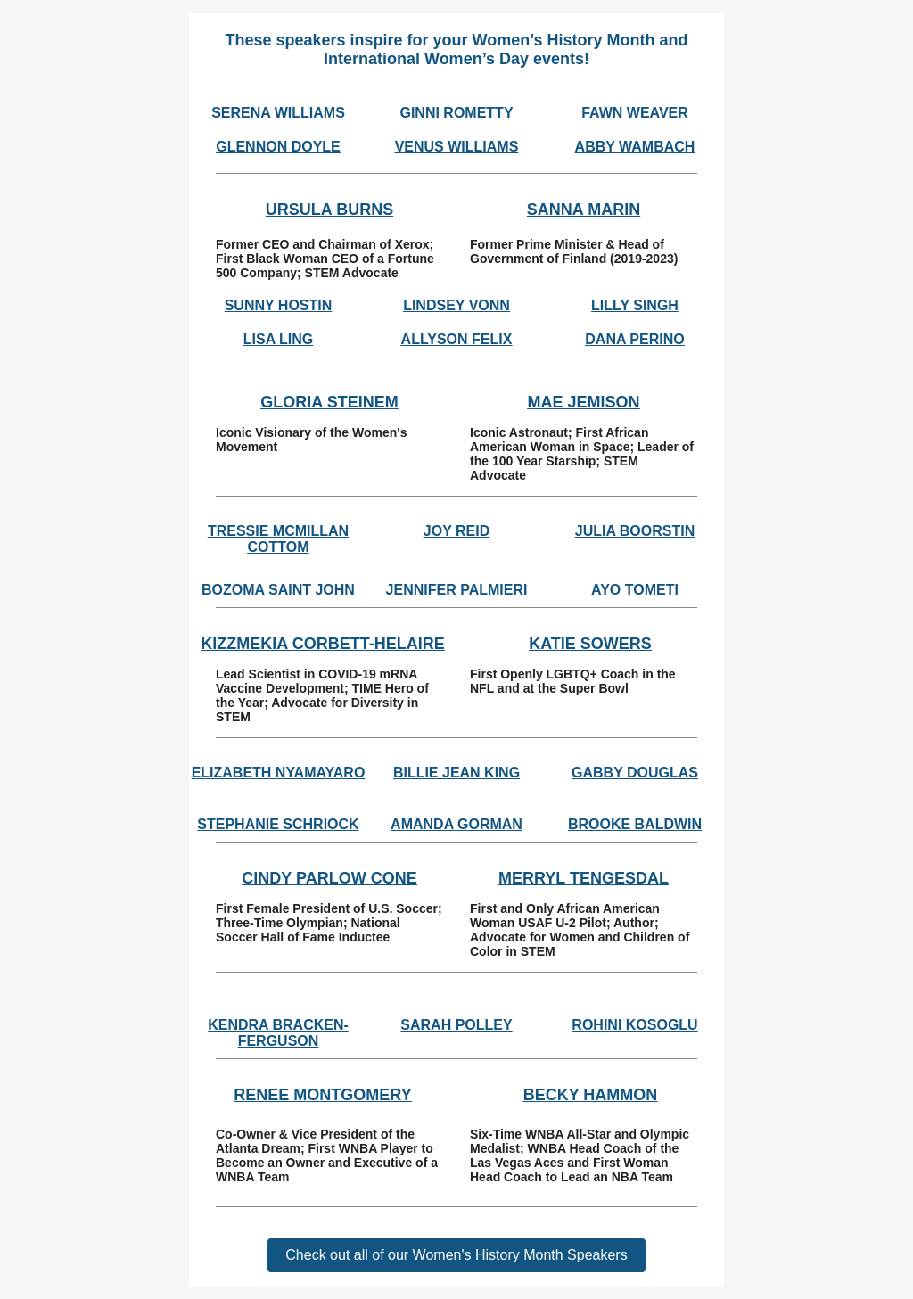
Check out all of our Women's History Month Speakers (456, 1254)
